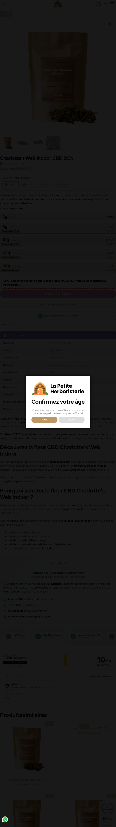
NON (71, 419)
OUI (44, 419)
